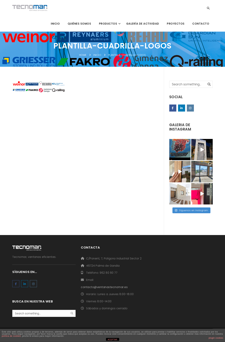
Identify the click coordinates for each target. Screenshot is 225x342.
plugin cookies (216, 338)
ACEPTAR (112, 339)
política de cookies (11, 336)
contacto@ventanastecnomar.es (104, 287)
